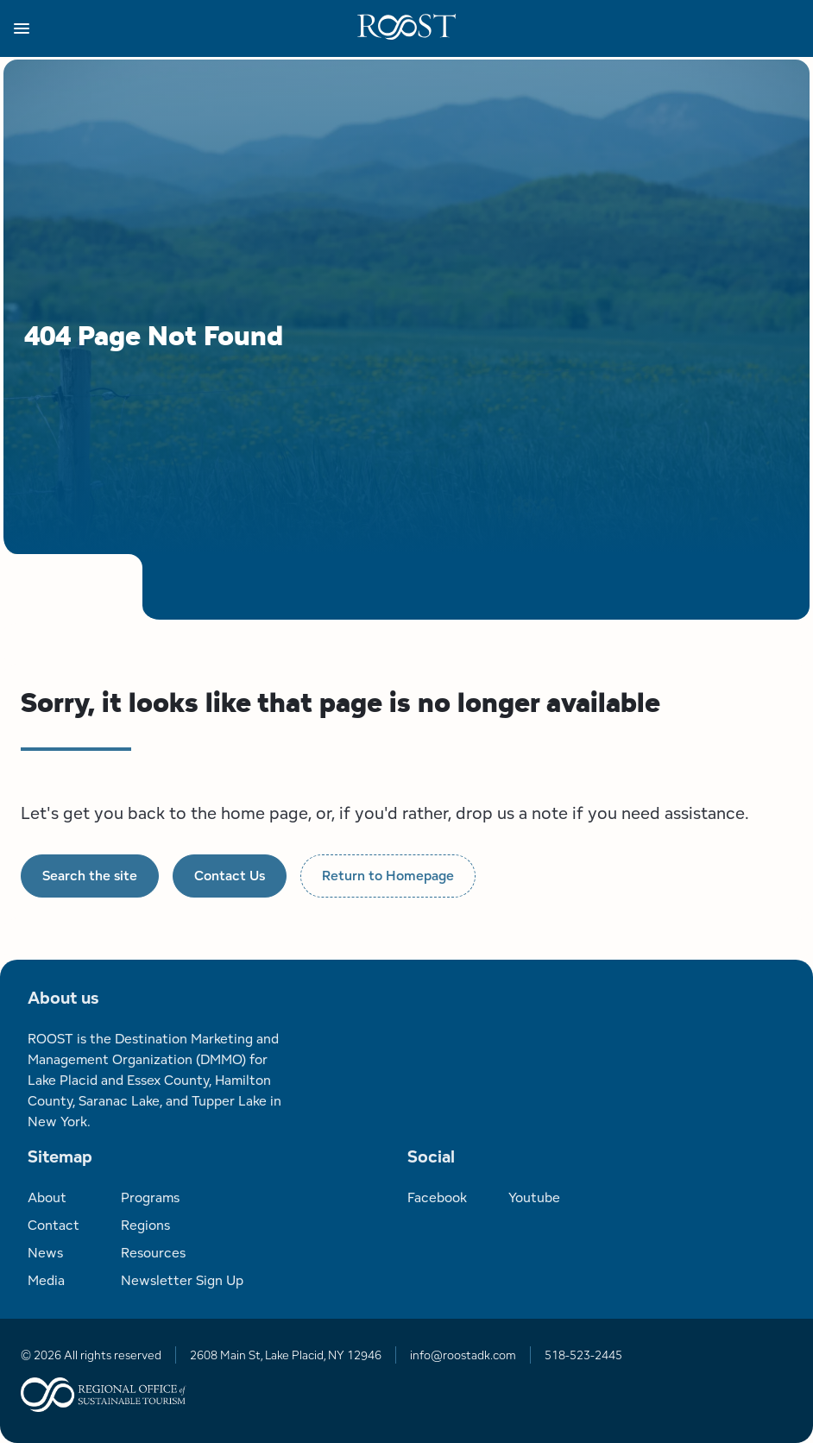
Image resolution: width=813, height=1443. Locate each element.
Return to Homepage (388, 875)
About (47, 1197)
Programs (150, 1197)
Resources (153, 1253)
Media (46, 1280)
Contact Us (229, 875)
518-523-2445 (583, 1355)
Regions (145, 1225)
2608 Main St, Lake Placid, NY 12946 (285, 1355)
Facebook (437, 1197)
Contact (53, 1225)
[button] (185, 28)
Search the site (89, 875)
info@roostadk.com (463, 1355)
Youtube (534, 1197)
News (45, 1253)
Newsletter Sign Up (182, 1280)
